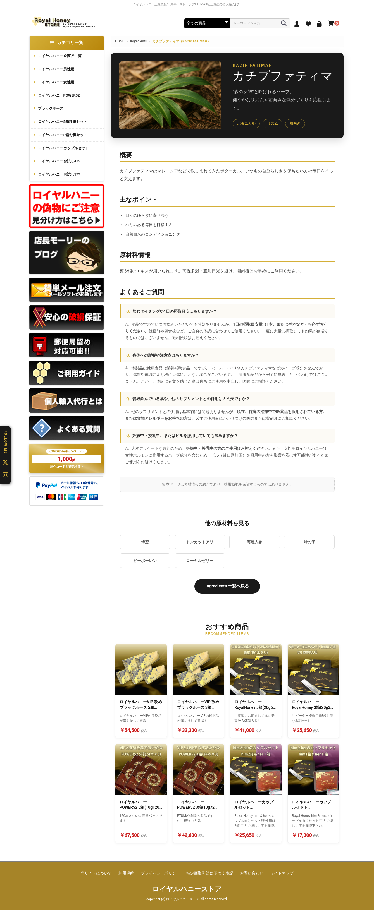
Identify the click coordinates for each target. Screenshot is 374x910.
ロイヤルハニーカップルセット (63, 148)
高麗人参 (254, 542)
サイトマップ (282, 873)
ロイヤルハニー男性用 (56, 69)
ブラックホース (50, 108)
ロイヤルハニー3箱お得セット (62, 135)
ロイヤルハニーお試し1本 (59, 174)
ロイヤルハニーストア (187, 889)
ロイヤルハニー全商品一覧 (60, 56)
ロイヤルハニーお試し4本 (59, 161)
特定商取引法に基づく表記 (209, 873)
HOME (120, 41)
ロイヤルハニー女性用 (56, 82)
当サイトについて (96, 873)
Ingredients (138, 41)
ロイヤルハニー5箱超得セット (62, 121)
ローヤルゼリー (199, 560)
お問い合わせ (251, 873)
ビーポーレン (145, 560)
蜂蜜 (145, 542)
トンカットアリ (199, 542)
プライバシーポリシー (160, 873)
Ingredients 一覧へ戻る (227, 586)
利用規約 (126, 873)
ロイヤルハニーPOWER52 (59, 95)
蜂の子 (309, 542)
